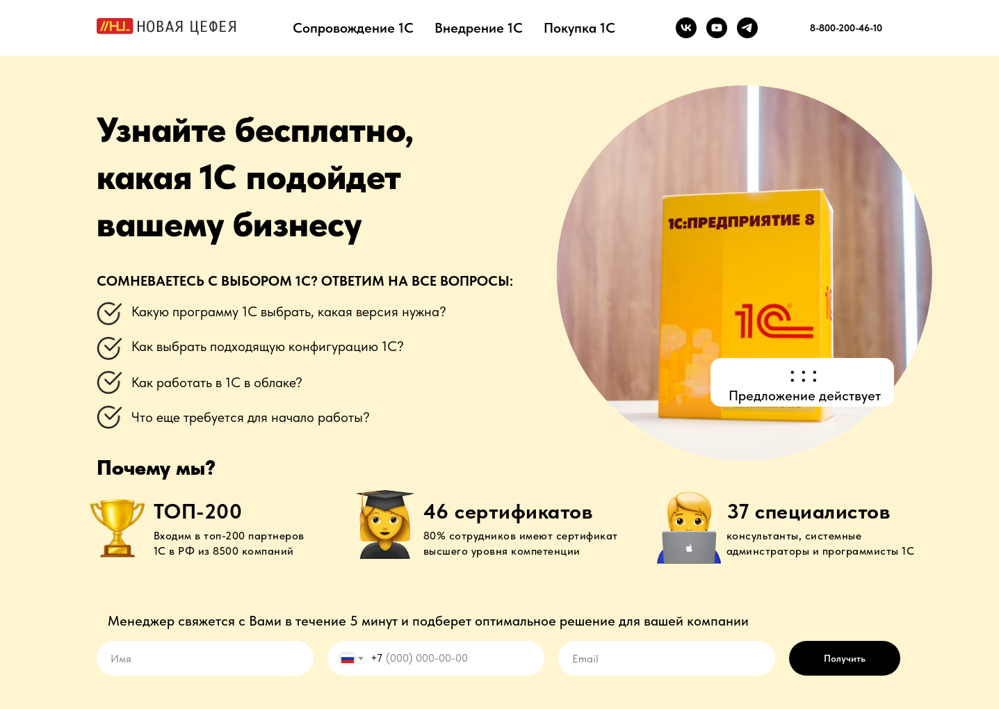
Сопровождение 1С (353, 27)
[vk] (686, 27)
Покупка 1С (579, 27)
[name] (205, 658)
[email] (666, 658)
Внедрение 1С (478, 27)
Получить (845, 658)
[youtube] (716, 27)
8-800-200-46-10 (846, 27)
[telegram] (747, 27)
